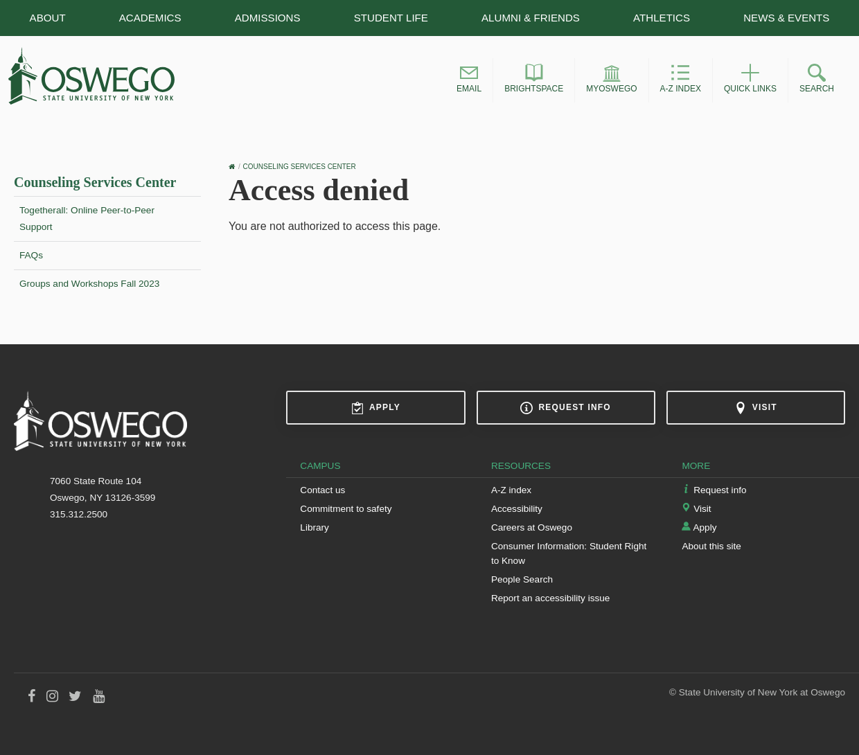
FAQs (31, 255)
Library (314, 527)
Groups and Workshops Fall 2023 (89, 283)
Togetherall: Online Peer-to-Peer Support (86, 218)
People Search (522, 579)
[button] (469, 80)
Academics (150, 18)
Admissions (268, 18)
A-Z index (511, 490)
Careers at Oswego (531, 527)
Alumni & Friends (530, 18)
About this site (711, 546)
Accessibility (516, 509)
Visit (755, 408)
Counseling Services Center (95, 182)
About (48, 18)
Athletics (661, 18)
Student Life (391, 18)
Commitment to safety (345, 509)
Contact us (322, 490)
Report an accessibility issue (550, 598)
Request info (565, 408)
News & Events (786, 18)
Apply (375, 408)
